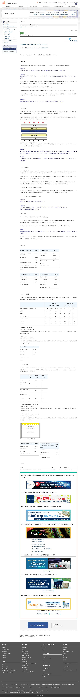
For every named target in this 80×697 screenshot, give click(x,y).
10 (34, 27)
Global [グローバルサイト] (70, 2)
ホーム (3, 9)
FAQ (43, 660)
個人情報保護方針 (25, 684)
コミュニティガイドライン (8, 687)
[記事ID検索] (70, 12)
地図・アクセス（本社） (68, 651)
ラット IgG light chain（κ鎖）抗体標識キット (42, 548)
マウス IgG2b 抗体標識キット (38, 546)
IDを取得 (40, 2)
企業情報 (60, 2)
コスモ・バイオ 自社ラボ (28, 671)
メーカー (45, 647)
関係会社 (65, 657)
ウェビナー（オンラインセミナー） (9, 29)
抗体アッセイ (25, 661)
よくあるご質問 (7, 40)
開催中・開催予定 (9, 32)
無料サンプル (5, 666)
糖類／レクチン (25, 655)
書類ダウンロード (8, 42)
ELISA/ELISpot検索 (55, 14)
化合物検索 (48, 14)
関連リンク (32, 687)
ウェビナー (9, 670)
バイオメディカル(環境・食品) (29, 663)
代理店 (44, 649)
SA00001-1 (54, 469)
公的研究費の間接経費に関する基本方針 (51, 684)
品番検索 (67, 14)
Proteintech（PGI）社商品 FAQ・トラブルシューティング (33, 44)
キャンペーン (5, 664)
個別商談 (7, 38)
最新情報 (21, 6)
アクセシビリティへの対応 (43, 687)
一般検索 (62, 14)
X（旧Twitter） (46, 668)
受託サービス (25, 665)
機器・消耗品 (25, 669)
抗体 (23, 649)
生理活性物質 (25, 651)
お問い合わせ (71, 6)
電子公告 (65, 655)
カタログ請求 (46, 6)
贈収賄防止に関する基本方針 (68, 684)
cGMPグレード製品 (54, 613)
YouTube (44, 670)
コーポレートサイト (48, 2)
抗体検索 (35, 14)
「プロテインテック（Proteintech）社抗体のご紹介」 (37, 47)
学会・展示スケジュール (7, 672)
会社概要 (65, 649)
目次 (21, 27)
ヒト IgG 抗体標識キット (37, 551)
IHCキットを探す (48, 571)
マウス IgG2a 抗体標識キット (38, 544)
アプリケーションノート (9, 26)
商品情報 (8, 6)
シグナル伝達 (25, 653)
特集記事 (24, 647)
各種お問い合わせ (67, 663)
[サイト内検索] (70, 4)
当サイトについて (14, 684)
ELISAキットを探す (47, 591)
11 (35, 27)
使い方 (73, 14)
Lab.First (76, 2)
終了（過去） (8, 34)
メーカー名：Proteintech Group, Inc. (70, 42)
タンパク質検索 (41, 14)
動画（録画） (8, 36)
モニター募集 (5, 668)
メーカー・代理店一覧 (59, 6)
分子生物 (24, 659)
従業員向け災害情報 (55, 687)
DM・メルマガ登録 (68, 670)
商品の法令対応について (21, 687)
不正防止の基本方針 (35, 684)
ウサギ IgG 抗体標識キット (38, 539)
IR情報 (55, 2)
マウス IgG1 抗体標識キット (38, 541)
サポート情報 (33, 6)
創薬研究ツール (25, 667)
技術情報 (14, 9)
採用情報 (66, 2)
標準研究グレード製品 (42, 613)
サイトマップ (5, 684)
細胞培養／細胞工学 (26, 657)
